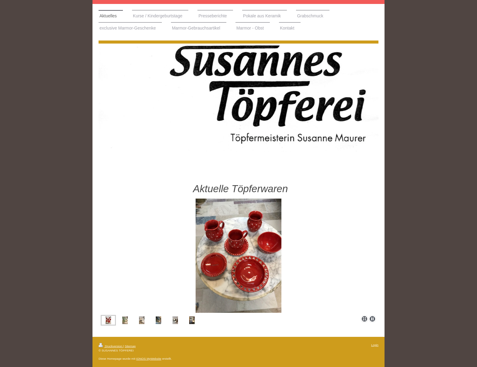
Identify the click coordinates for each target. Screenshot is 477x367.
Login (374, 345)
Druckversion (111, 346)
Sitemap (130, 346)
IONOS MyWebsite (149, 358)
